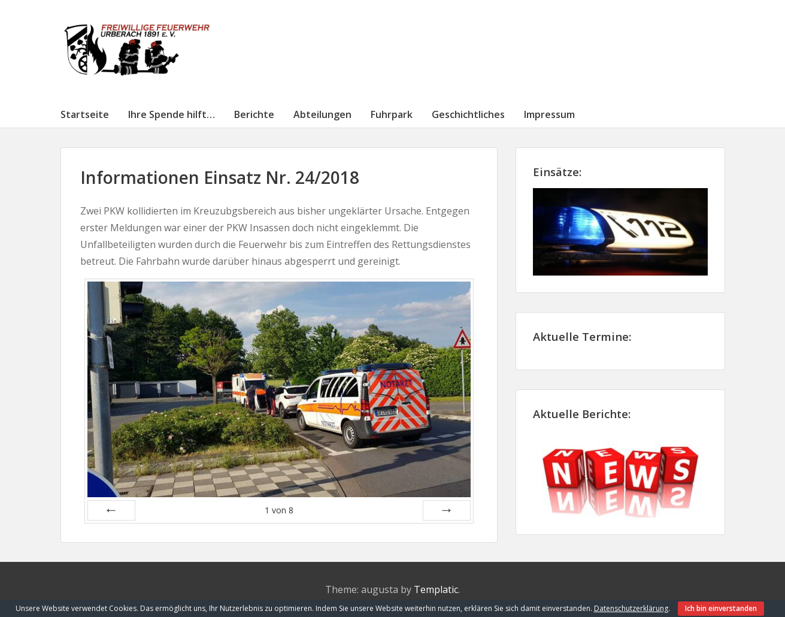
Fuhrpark (392, 114)
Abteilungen (322, 114)
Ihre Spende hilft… (171, 114)
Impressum (549, 114)
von (279, 510)
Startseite (84, 114)
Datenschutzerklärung (631, 608)
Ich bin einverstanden (721, 608)
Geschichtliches (468, 114)
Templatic (436, 589)
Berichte (254, 114)
